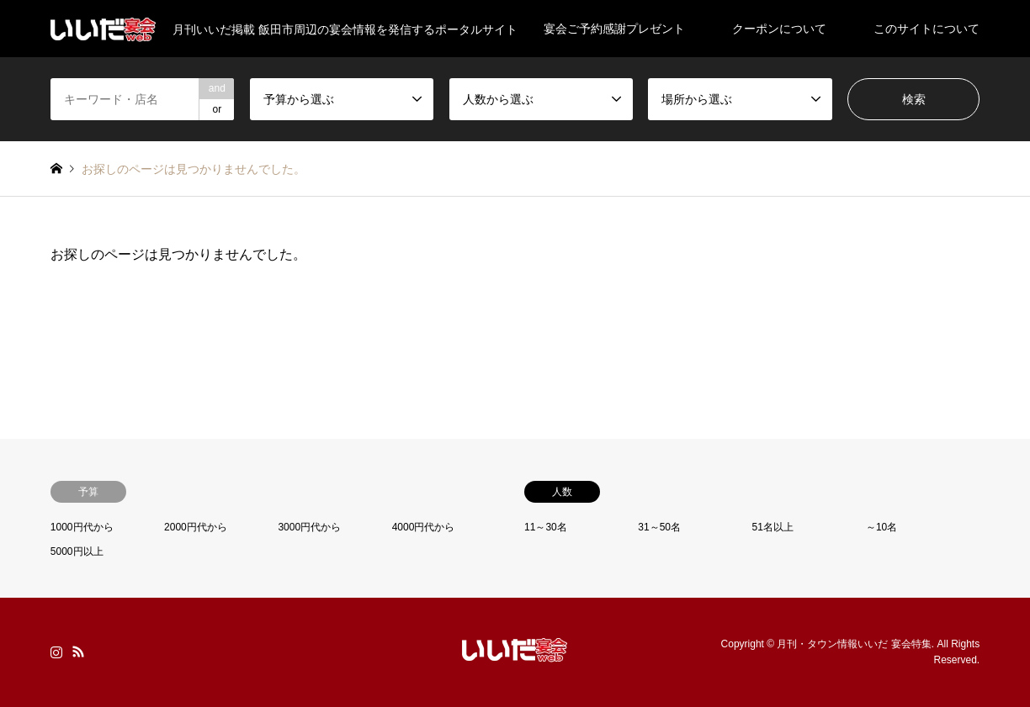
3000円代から (309, 527)
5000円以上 (77, 551)
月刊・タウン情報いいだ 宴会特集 (854, 644)
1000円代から (82, 527)
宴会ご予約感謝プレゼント (614, 28)
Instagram (56, 651)
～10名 (881, 527)
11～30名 (545, 527)
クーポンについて (779, 28)
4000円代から (423, 527)
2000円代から (195, 527)
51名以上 (773, 527)
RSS (78, 651)
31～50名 (659, 527)
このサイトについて (926, 28)
